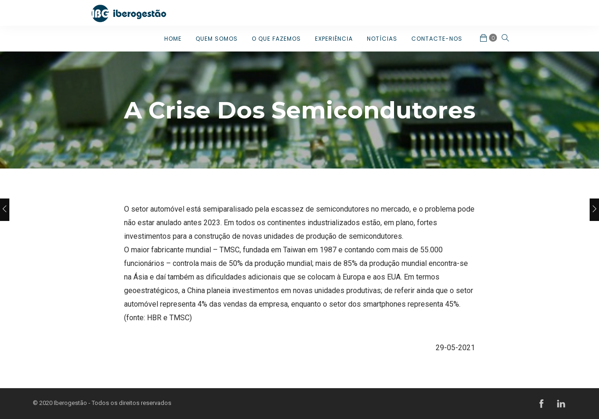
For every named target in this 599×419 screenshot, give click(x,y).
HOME (173, 39)
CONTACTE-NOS (436, 39)
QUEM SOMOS (217, 39)
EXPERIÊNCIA (334, 39)
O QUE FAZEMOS (276, 39)
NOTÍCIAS (382, 39)
